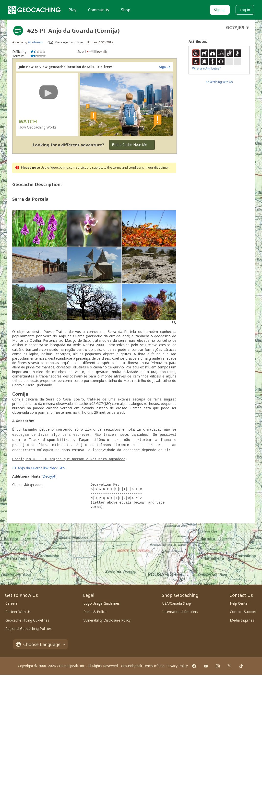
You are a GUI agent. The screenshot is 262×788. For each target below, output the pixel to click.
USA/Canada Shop (176, 603)
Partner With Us (18, 611)
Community (98, 9)
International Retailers (180, 611)
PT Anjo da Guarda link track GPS (38, 468)
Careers (11, 603)
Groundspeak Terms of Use (142, 665)
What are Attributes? (206, 68)
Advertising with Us (219, 82)
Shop (125, 9)
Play (72, 9)
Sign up (220, 9)
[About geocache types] (18, 30)
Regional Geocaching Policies (28, 628)
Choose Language (40, 644)
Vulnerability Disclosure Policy (107, 620)
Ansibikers (35, 42)
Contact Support (243, 611)
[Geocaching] (34, 10)
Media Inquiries (242, 620)
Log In (245, 9)
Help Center (239, 603)
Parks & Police (95, 611)
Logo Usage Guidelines (101, 603)
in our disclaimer (156, 167)
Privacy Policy (177, 665)
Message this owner (69, 42)
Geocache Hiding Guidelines (27, 620)
